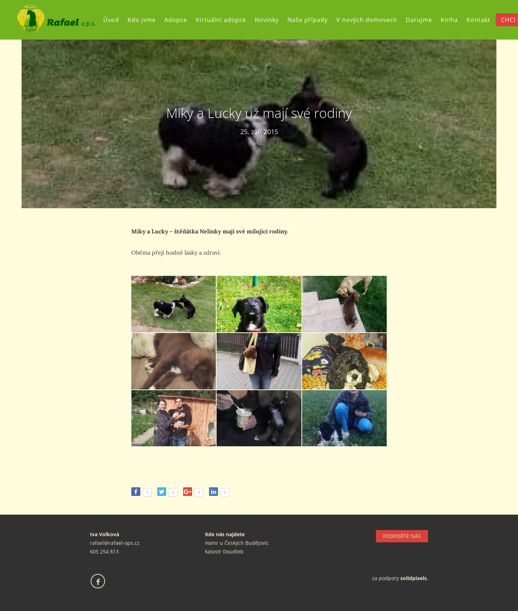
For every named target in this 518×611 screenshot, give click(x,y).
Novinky (270, 20)
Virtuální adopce (224, 20)
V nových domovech (369, 20)
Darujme (422, 20)
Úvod (114, 20)
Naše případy (310, 20)
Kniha (452, 20)
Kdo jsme (145, 20)
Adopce (178, 20)
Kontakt (481, 20)
